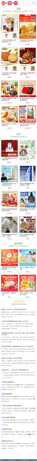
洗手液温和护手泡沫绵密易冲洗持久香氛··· (27, 209)
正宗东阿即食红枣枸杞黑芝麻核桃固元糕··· (27, 99)
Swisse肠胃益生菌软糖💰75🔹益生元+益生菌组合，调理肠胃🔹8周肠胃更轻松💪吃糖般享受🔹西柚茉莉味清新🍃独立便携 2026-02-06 (18, 422)
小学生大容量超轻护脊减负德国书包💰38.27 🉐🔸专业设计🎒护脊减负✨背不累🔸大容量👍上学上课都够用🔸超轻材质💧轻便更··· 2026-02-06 (18, 411)
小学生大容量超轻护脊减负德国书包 (12, 405)
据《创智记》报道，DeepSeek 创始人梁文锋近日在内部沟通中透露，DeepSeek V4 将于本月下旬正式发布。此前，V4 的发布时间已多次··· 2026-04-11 (18, 351)
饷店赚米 (18, 460)
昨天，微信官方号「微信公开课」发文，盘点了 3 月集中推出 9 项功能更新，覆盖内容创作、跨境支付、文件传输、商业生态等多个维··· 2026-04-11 (18, 340)
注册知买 (30, 460)
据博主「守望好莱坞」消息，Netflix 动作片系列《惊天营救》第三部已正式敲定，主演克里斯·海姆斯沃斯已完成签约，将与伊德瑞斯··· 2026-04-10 (18, 363)
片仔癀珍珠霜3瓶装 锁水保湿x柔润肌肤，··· (9, 158)
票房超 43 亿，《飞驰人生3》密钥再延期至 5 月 (15, 370)
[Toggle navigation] (34, 3)
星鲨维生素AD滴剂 (7, 394)
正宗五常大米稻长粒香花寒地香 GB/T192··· (27, 124)
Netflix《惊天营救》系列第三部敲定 (12, 358)
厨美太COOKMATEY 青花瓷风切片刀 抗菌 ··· (27, 184)
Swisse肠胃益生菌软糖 (8, 417)
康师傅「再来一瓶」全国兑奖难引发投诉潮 (14, 309)
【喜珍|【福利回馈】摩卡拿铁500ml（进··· (9, 40)
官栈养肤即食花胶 (7, 429)
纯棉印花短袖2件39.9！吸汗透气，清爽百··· (9, 235)
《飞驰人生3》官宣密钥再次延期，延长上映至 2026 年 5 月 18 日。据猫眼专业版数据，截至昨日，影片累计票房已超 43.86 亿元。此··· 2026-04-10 (18, 375)
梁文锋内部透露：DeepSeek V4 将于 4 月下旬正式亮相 (17, 346)
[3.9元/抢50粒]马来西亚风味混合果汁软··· (27, 235)
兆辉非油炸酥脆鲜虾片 (8, 382)
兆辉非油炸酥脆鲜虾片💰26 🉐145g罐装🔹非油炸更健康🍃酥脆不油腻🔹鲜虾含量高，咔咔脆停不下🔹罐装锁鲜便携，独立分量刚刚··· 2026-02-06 (18, 387)
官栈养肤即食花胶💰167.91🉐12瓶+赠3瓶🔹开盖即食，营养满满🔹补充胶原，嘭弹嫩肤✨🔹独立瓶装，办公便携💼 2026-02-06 (18, 434)
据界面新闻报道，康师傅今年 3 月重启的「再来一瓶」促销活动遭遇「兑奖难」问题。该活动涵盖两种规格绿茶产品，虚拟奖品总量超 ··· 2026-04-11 (18, 314)
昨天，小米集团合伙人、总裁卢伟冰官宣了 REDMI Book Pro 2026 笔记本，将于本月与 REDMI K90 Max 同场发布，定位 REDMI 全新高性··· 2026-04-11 (17, 326)
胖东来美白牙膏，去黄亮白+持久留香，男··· (27, 158)
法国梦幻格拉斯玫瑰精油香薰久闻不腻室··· (9, 209)
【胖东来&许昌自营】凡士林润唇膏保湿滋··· (9, 184)
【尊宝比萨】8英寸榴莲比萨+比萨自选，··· (9, 73)
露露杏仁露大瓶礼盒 (7, 441)
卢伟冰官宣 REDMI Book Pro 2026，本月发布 (15, 321)
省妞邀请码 (5, 460)
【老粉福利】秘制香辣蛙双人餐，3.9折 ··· (27, 73)
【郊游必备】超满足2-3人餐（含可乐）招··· (27, 41)
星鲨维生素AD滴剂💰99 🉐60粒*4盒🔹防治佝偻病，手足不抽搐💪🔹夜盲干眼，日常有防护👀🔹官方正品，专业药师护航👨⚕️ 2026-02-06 (18, 399)
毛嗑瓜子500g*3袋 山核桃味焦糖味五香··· (9, 99)
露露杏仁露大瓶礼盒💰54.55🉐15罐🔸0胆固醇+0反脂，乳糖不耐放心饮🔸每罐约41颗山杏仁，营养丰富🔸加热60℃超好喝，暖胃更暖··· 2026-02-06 (18, 446)
